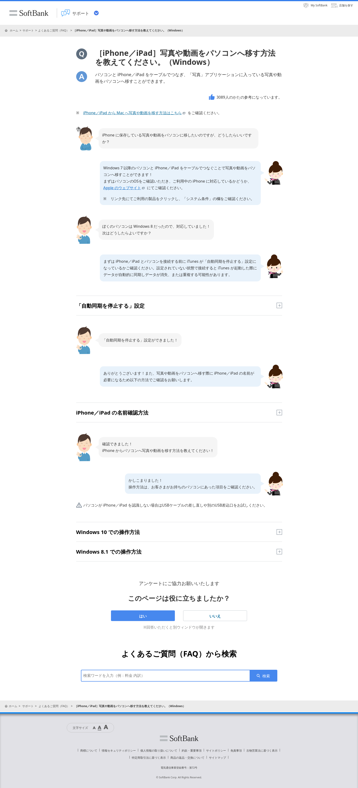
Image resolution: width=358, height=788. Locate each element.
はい (143, 616)
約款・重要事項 (192, 751)
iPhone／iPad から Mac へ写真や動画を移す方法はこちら (135, 112)
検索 (266, 676)
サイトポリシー (216, 751)
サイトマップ (217, 758)
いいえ (215, 616)
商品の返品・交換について (187, 758)
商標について (88, 751)
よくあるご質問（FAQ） (53, 30)
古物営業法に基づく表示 (262, 751)
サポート (28, 30)
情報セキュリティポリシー (119, 751)
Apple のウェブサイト (124, 187)
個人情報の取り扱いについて (158, 751)
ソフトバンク (179, 738)
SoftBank (29, 13)
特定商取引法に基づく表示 (149, 758)
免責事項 (236, 751)
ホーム (14, 30)
